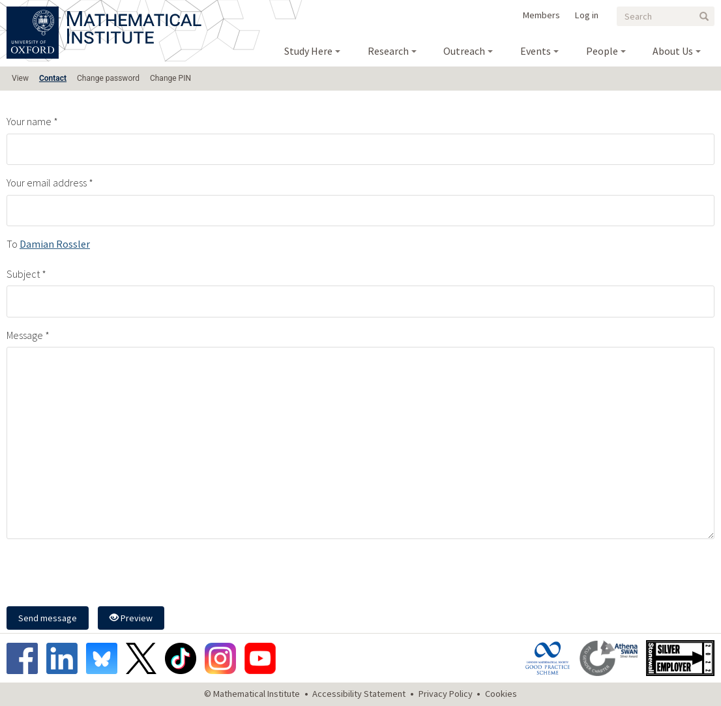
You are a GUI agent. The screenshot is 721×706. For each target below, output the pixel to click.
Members (541, 15)
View (20, 78)
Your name (29, 121)
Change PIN (170, 78)
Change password (108, 78)
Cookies (501, 693)
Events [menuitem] (535, 50)
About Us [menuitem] (673, 50)
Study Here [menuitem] (308, 50)
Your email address (47, 182)
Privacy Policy (446, 693)
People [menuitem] (602, 50)
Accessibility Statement (358, 693)
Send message (47, 618)
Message (25, 335)
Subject (23, 273)
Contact (52, 78)
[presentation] (106, 574)
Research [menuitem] (388, 50)
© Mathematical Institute (252, 693)
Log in (586, 15)
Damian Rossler (55, 243)
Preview (131, 618)
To (12, 243)
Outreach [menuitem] (464, 50)
